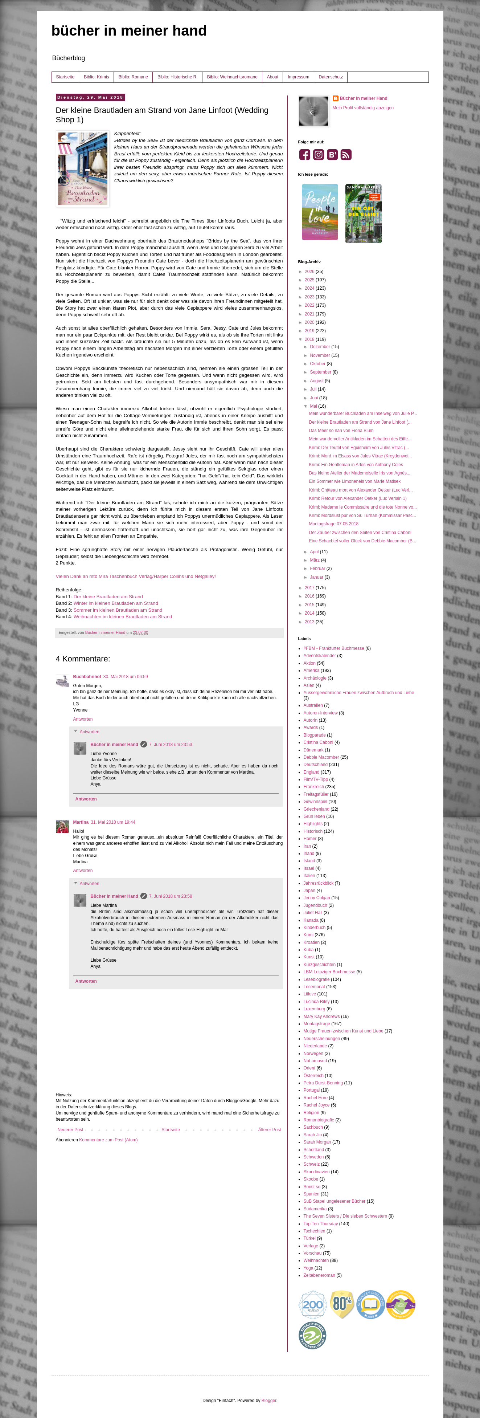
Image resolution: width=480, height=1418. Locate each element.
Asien (309, 685)
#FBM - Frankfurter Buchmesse (334, 648)
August (317, 380)
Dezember (320, 346)
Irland (309, 853)
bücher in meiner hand (129, 30)
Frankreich (314, 786)
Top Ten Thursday (321, 1223)
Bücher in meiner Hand (114, 744)
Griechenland (316, 809)
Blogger (269, 1400)
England (312, 772)
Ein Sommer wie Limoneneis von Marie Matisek (355, 481)
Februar (318, 568)
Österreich (314, 1075)
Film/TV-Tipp (316, 779)
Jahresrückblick (319, 883)
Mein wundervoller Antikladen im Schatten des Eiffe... (360, 438)
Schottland (314, 1149)
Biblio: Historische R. (177, 77)
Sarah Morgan (317, 1142)
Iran (307, 846)
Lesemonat (314, 986)
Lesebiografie (317, 979)
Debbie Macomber (321, 757)
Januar (317, 577)
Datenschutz (331, 77)
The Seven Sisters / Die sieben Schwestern (345, 1216)
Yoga (308, 1268)
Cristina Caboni (318, 742)
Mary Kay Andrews (322, 1016)
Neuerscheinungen (322, 1038)
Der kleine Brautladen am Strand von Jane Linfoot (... (360, 422)
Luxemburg (314, 1008)
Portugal (312, 1090)
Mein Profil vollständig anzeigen (363, 107)
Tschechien (314, 1231)
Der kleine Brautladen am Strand (108, 596)
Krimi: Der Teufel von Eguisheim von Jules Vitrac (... (359, 447)
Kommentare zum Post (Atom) (108, 1139)
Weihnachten (316, 1260)
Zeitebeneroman (319, 1275)
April (315, 551)
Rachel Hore (316, 1097)
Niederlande (315, 1045)
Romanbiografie (319, 1119)
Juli (313, 389)
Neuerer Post (70, 1129)
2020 (310, 322)
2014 (310, 613)
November (320, 355)
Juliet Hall (313, 912)
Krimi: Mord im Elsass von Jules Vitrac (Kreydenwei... (360, 456)
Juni (314, 397)
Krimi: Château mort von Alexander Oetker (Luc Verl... (361, 490)
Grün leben (314, 816)
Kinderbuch (315, 927)
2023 (310, 297)
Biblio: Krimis (96, 77)
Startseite (65, 77)
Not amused (315, 1060)
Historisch (313, 831)
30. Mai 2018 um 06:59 (125, 676)
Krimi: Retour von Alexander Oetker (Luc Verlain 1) (357, 498)
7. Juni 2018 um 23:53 (170, 744)
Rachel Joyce (317, 1105)
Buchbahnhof (87, 676)
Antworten (83, 719)
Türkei (310, 1238)
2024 (310, 288)
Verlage (311, 1245)
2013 (310, 621)
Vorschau (313, 1253)
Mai (314, 406)
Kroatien (312, 942)
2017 (310, 587)
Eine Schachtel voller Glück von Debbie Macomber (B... (362, 540)
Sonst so (312, 1186)
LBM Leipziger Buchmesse (330, 971)
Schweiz (312, 1164)
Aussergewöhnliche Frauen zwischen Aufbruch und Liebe (359, 692)
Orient (310, 1068)
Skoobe (311, 1179)
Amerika (312, 670)
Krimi (308, 934)
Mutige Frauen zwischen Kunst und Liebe (343, 1031)
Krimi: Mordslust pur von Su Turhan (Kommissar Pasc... (362, 515)
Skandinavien (317, 1171)
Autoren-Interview (321, 713)
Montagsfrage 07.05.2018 (333, 523)
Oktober (318, 363)
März (315, 560)
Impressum (298, 77)
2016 (310, 596)
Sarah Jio (313, 1134)
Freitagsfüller (316, 794)
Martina (81, 822)
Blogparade (315, 735)
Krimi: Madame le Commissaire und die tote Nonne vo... (363, 507)
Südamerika (315, 1208)
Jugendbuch (315, 905)
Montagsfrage (317, 1023)
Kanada (311, 920)
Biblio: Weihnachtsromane (232, 77)
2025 (310, 279)
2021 (310, 314)
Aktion (310, 663)
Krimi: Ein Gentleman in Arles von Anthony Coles (356, 464)
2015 (310, 604)
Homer (310, 838)
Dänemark (314, 750)
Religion (311, 1112)
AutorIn (311, 720)
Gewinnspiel (315, 801)
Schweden (314, 1157)
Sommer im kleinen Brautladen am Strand (118, 610)
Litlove (310, 994)
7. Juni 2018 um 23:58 (170, 896)
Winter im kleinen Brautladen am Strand (116, 603)
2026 (310, 271)
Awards (311, 727)
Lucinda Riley (317, 1001)
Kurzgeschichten (320, 964)
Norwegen (314, 1053)
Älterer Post (269, 1129)
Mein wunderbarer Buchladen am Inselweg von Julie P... (363, 413)
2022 (310, 305)
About (272, 77)
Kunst (309, 956)
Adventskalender (320, 655)
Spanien (312, 1194)
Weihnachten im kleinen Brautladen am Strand (123, 616)
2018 (310, 339)
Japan (310, 890)
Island (309, 860)
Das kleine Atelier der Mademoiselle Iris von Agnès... (359, 473)
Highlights (313, 823)
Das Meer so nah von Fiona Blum (341, 430)
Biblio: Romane (133, 77)
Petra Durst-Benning (323, 1082)
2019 (310, 330)
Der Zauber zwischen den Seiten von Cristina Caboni (360, 532)
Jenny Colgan (317, 897)
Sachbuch (313, 1127)
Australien (313, 705)
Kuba (309, 949)
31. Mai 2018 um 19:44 (113, 822)
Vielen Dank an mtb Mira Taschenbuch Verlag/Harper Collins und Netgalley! (136, 576)
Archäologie (315, 678)
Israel (309, 868)
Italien (309, 875)
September (321, 372)
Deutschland (316, 764)
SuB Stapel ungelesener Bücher (335, 1201)
